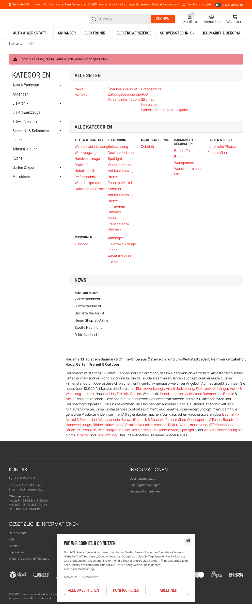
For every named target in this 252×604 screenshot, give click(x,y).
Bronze (113, 176)
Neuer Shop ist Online (91, 320)
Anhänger (115, 237)
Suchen (162, 18)
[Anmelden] (212, 19)
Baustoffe (182, 150)
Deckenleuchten (121, 152)
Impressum (70, 577)
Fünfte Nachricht (88, 305)
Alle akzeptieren (83, 590)
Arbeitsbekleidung (180, 388)
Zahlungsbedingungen (145, 485)
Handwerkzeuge (87, 158)
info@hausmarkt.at (31, 489)
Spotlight (115, 158)
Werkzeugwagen (87, 152)
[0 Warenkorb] (234, 19)
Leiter (112, 249)
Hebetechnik (85, 170)
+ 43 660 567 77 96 (24, 478)
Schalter (114, 188)
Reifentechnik (85, 176)
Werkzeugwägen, (111, 429)
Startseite (15, 43)
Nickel (112, 217)
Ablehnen (168, 590)
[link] (37, 85)
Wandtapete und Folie (187, 171)
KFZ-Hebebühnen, (223, 424)
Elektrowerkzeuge (122, 243)
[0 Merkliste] (189, 19)
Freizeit (122, 393)
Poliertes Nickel (120, 182)
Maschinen (21, 176)
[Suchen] (124, 19)
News (37, 4)
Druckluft (82, 164)
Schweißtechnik (25, 121)
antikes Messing (138, 429)
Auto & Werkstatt (26, 85)
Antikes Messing (120, 170)
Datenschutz (18, 533)
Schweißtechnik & (136, 419)
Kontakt (49, 4)
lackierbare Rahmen (200, 393)
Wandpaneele (109, 419)
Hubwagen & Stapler (91, 188)
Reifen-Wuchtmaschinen (187, 424)
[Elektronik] (96, 33)
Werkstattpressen (152, 424)
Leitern (88, 393)
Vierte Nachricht (87, 298)
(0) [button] (196, 4)
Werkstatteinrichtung (91, 146)
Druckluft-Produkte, (82, 429)
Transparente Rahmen (118, 226)
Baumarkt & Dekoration (31, 131)
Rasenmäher (217, 152)
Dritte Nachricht (87, 334)
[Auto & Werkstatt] (31, 33)
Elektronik (203, 388)
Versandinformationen (145, 491)
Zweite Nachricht (88, 327)
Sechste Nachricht (89, 312)
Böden (98, 424)
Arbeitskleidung (120, 255)
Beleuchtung (118, 146)
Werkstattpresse (88, 182)
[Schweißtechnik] (177, 33)
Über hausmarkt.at (142, 478)
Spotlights (188, 429)
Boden (179, 156)
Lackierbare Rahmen (117, 209)
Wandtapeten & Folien (204, 419)
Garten (135, 393)
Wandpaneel (184, 162)
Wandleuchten (119, 164)
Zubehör (147, 146)
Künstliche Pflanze (221, 146)
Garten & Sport (24, 167)
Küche (113, 262)
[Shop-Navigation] (19, 4)
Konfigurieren (126, 590)
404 (31, 43)
